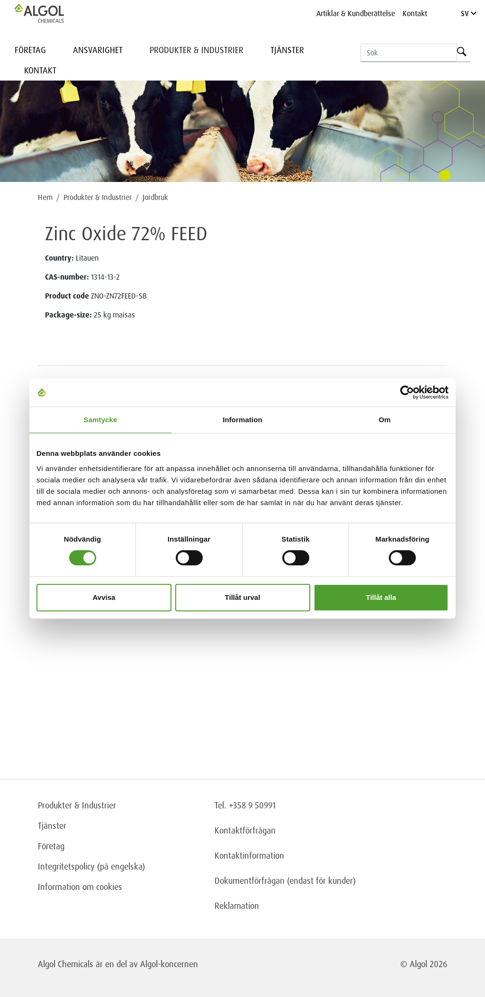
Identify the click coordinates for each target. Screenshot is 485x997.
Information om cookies (80, 886)
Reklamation (237, 905)
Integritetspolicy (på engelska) (91, 866)
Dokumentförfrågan (250, 880)
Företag (30, 50)
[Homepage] (49, 13)
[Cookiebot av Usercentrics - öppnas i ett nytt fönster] (407, 392)
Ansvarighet (98, 50)
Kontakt (415, 13)
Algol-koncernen (169, 964)
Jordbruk (155, 197)
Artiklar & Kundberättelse (355, 13)
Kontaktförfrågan (245, 830)
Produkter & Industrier (196, 50)
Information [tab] (242, 420)
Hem (45, 197)
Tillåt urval (242, 597)
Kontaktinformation (249, 855)
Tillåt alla (381, 597)
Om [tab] (384, 420)
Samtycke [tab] (100, 420)
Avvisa (104, 597)
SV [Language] (468, 13)
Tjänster (287, 50)
